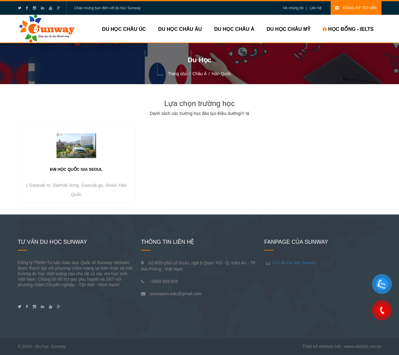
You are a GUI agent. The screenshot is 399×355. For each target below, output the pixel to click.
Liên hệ (316, 8)
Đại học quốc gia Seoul (76, 169)
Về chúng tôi (293, 8)
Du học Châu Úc (124, 29)
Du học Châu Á (234, 29)
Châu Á (199, 73)
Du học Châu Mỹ (288, 29)
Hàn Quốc (221, 73)
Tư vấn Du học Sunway (294, 262)
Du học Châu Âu (180, 29)
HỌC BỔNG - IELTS (348, 29)
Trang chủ (178, 73)
